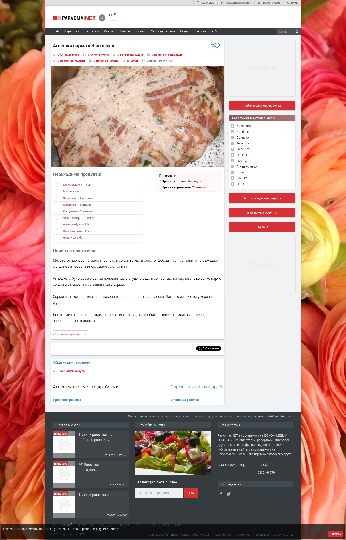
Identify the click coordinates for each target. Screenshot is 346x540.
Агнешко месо (69, 55)
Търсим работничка (95, 494)
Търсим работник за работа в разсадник (95, 437)
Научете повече (107, 529)
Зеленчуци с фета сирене (156, 482)
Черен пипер (71, 218)
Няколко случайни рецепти (262, 198)
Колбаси (243, 131)
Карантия (244, 126)
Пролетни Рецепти (72, 61)
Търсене (262, 227)
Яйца (66, 237)
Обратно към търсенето (71, 362)
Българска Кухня (131, 55)
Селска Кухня (99, 55)
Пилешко (243, 149)
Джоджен (70, 211)
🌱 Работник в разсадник (91, 467)
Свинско (243, 137)
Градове (200, 31)
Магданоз (70, 205)
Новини (125, 31)
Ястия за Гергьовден (168, 55)
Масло (67, 191)
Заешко (242, 178)
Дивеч (241, 184)
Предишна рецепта (67, 400)
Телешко (243, 143)
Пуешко (242, 160)
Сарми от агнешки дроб (196, 387)
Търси (191, 493)
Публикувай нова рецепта (262, 105)
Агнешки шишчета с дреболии (86, 387)
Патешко (243, 155)
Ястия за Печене (107, 61)
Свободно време (163, 31)
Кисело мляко (72, 231)
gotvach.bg (78, 334)
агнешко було (75, 371)
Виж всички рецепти (262, 212)
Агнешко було (72, 224)
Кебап (134, 61)
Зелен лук (70, 198)
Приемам (336, 534)
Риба (240, 172)
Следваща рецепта (185, 400)
